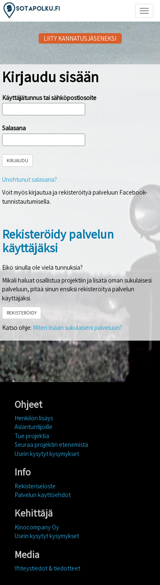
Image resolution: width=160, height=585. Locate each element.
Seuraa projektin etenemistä (51, 444)
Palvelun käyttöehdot (43, 495)
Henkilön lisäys (34, 418)
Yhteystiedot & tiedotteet (47, 568)
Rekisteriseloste (35, 486)
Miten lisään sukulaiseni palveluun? (77, 328)
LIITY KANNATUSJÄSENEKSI (80, 38)
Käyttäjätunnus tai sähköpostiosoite (49, 98)
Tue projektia (32, 436)
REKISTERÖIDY (22, 313)
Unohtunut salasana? (29, 179)
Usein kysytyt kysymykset (47, 454)
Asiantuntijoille (33, 427)
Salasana (14, 128)
